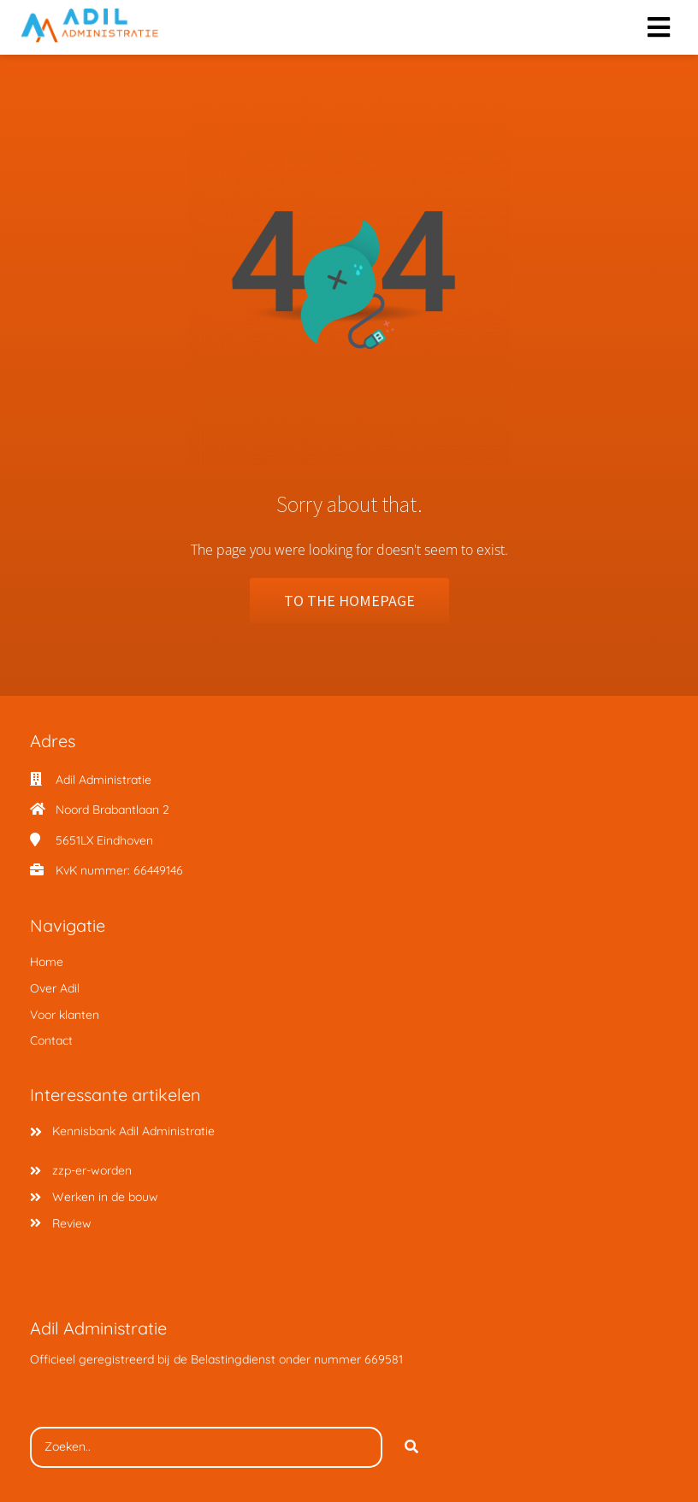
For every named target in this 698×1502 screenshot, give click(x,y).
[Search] (411, 1447)
